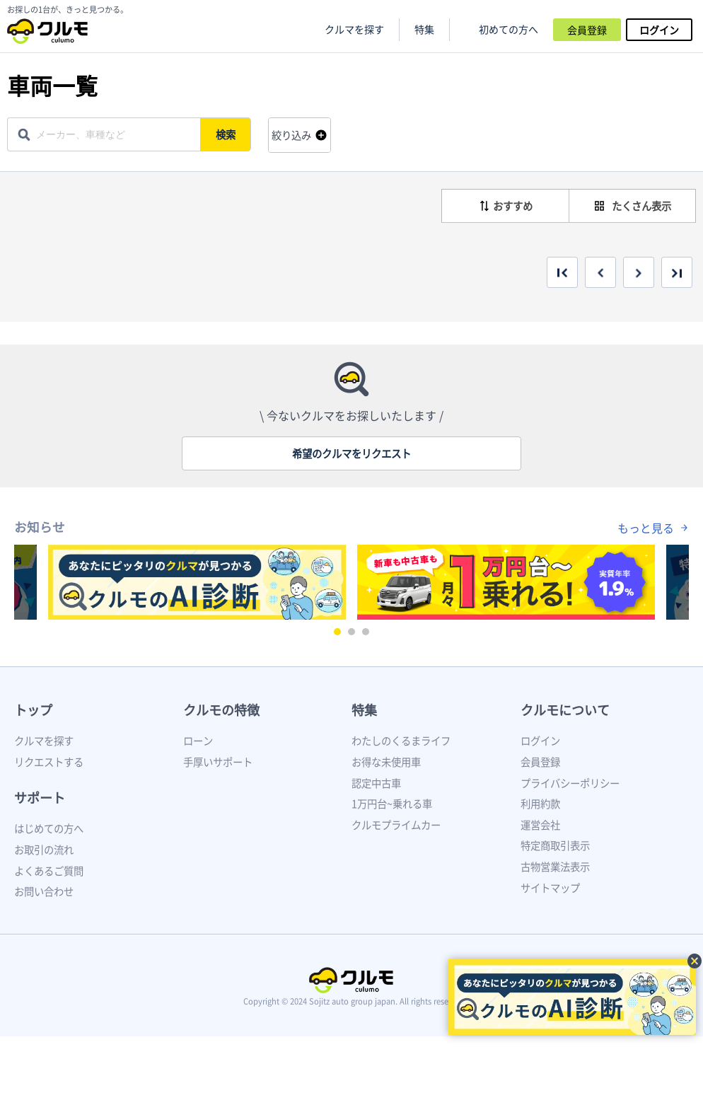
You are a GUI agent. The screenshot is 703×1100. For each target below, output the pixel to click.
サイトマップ (550, 888)
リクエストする (48, 762)
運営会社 (540, 825)
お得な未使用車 (386, 762)
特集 (364, 709)
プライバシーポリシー (570, 783)
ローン (198, 740)
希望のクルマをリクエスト (351, 453)
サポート (39, 797)
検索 (226, 134)
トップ (33, 709)
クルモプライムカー (396, 825)
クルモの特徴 (221, 709)
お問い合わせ (44, 891)
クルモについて (565, 709)
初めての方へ (508, 29)
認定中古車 (376, 783)
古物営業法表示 (555, 866)
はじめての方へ (48, 828)
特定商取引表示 (555, 845)
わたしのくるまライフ (401, 740)
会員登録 (587, 30)
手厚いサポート (217, 762)
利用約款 (540, 803)
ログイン (659, 30)
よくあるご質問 (48, 871)
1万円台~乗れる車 (392, 803)
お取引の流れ (44, 849)
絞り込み (291, 135)
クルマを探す (354, 29)
